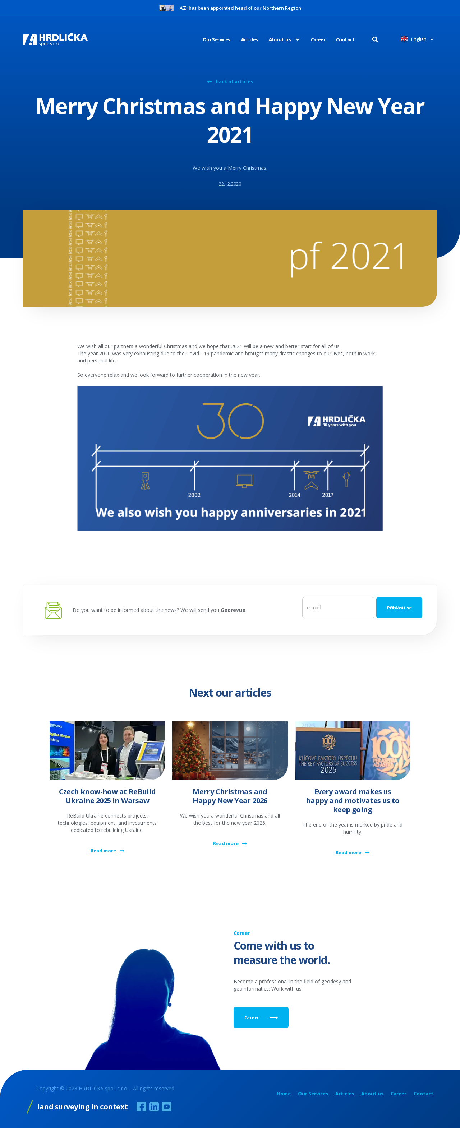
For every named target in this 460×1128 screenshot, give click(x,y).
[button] (279, 39)
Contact (345, 39)
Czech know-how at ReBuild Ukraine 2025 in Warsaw (107, 796)
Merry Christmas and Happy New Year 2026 (230, 796)
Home (284, 1093)
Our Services (216, 39)
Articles (249, 39)
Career (318, 39)
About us (372, 1093)
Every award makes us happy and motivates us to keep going (353, 800)
